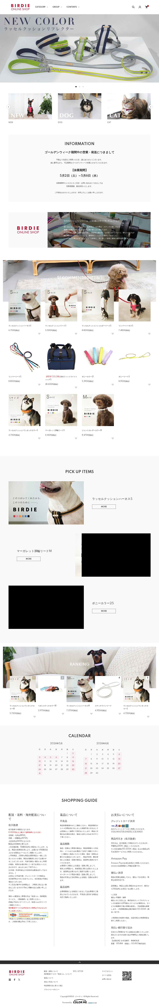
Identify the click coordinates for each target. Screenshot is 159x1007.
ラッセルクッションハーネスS (20, 326)
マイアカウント (107, 971)
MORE (104, 507)
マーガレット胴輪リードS (55, 430)
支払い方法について (51, 982)
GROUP (56, 7)
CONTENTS (72, 7)
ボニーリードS (124, 377)
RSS (74, 971)
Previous (8, 107)
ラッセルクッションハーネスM (78, 706)
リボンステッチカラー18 (47, 706)
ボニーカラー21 (88, 377)
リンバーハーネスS (126, 326)
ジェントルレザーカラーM (92, 430)
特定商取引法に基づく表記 (53, 985)
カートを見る (106, 975)
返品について (48, 978)
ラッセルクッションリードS (55, 326)
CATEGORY (40, 7)
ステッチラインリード (103, 706)
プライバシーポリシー (51, 989)
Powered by (79, 1001)
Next (150, 107)
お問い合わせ (106, 979)
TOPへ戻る (79, 962)
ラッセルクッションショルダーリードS (96, 326)
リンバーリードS (15, 377)
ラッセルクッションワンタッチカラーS (23, 430)
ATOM (80, 971)
